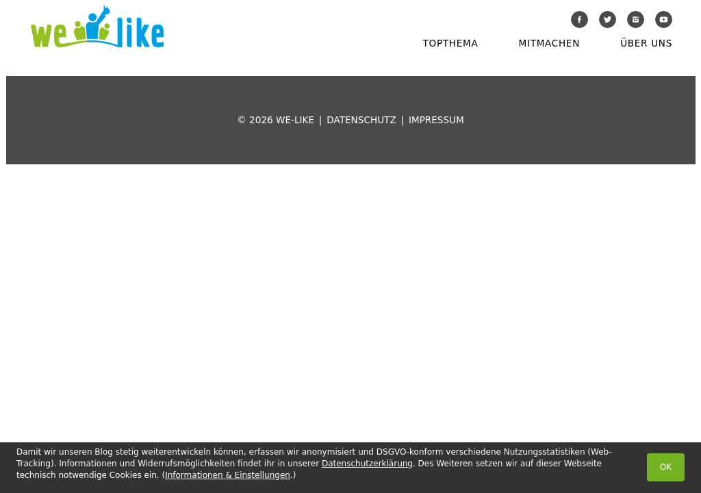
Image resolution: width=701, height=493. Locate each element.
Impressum (436, 119)
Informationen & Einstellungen (227, 475)
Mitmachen (549, 43)
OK (666, 467)
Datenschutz (361, 119)
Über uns (646, 43)
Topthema (451, 43)
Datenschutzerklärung (367, 463)
